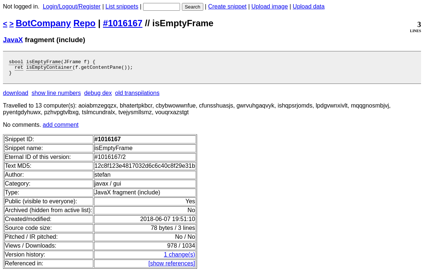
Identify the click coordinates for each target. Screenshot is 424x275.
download (15, 96)
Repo (85, 23)
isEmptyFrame (43, 62)
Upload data (309, 6)
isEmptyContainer (49, 69)
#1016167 (123, 23)
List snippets (121, 6)
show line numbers (56, 96)
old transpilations (137, 96)
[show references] (172, 267)
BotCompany (43, 23)
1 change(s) (179, 258)
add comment (61, 128)
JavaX (13, 40)
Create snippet (227, 6)
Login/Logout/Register (72, 6)
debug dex (98, 96)
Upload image (269, 6)
